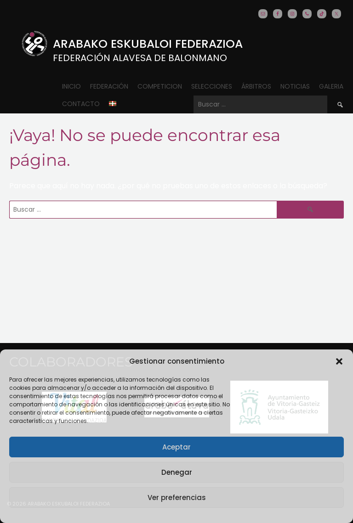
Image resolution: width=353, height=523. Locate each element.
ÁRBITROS (256, 86)
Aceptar (176, 447)
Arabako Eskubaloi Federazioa (148, 44)
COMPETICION (159, 86)
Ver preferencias (177, 497)
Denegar (176, 472)
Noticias (295, 86)
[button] (339, 361)
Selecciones (211, 86)
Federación (109, 86)
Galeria (331, 86)
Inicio (71, 86)
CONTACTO (81, 103)
